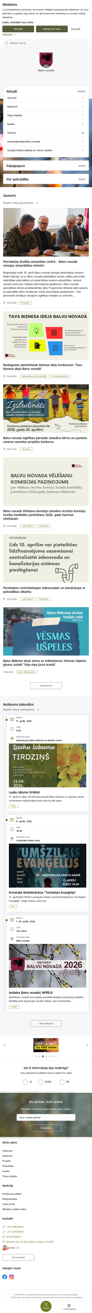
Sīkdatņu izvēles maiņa (14, 1209)
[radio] (27, 1082)
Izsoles (6, 1171)
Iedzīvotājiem (28, 526)
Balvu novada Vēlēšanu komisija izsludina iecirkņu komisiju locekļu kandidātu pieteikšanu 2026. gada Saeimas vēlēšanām (44, 515)
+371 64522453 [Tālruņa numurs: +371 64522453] (15, 1226)
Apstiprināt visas (52, 28)
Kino (13, 906)
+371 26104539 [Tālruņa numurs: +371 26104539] (14, 1231)
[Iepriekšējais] (4, 1045)
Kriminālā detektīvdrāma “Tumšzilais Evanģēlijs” (42, 892)
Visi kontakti (18, 1257)
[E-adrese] (8, 1247)
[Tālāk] (87, 1045)
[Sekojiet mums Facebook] (4, 1276)
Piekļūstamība (9, 1198)
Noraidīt (18, 28)
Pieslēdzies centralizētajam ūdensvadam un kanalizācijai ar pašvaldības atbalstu (44, 590)
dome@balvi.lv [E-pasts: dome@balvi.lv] (13, 1236)
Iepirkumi (7, 1155)
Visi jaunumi (46, 685)
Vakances (7, 1150)
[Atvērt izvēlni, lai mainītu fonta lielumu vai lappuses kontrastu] (69, 1307)
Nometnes (26, 449)
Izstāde (14, 1007)
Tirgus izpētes (9, 1176)
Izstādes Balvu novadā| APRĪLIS (31, 993)
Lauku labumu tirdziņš (24, 792)
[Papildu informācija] (18, 1248)
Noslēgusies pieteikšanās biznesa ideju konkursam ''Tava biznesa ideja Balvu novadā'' (42, 367)
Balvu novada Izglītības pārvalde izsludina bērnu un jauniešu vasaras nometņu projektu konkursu (45, 440)
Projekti (6, 1160)
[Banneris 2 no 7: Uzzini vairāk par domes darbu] (45, 1045)
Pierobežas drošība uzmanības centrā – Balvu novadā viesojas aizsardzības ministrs (40, 263)
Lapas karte (8, 1204)
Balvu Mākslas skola (26, 672)
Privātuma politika (11, 1193)
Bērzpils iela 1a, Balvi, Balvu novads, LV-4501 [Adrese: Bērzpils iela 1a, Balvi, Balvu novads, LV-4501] (30, 1241)
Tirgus (13, 806)
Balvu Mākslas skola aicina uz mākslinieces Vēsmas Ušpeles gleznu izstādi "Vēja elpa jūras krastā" (44, 663)
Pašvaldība (25, 303)
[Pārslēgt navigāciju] (46, 1306)
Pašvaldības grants (60, 376)
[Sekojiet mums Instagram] (11, 1277)
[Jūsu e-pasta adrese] (46, 1117)
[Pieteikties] (46, 1128)
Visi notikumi (46, 1023)
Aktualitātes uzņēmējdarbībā (34, 376)
